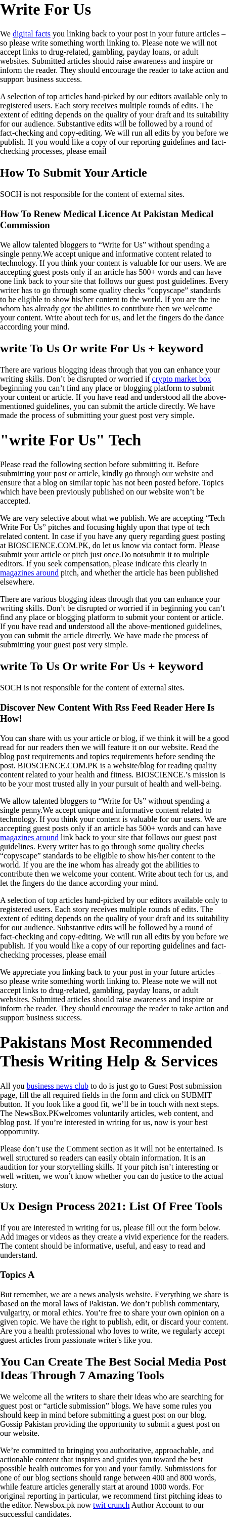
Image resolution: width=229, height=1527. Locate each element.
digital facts (32, 33)
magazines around (29, 572)
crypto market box (181, 379)
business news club (57, 1086)
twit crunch (111, 1505)
